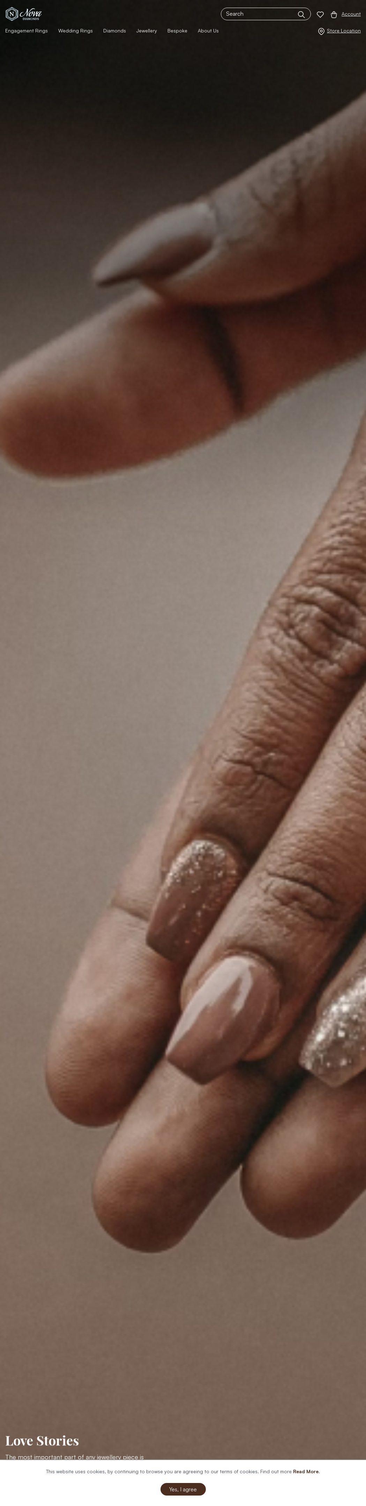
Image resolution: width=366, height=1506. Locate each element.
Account (351, 14)
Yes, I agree (183, 1489)
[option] (183, 753)
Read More (306, 1471)
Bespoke (177, 30)
